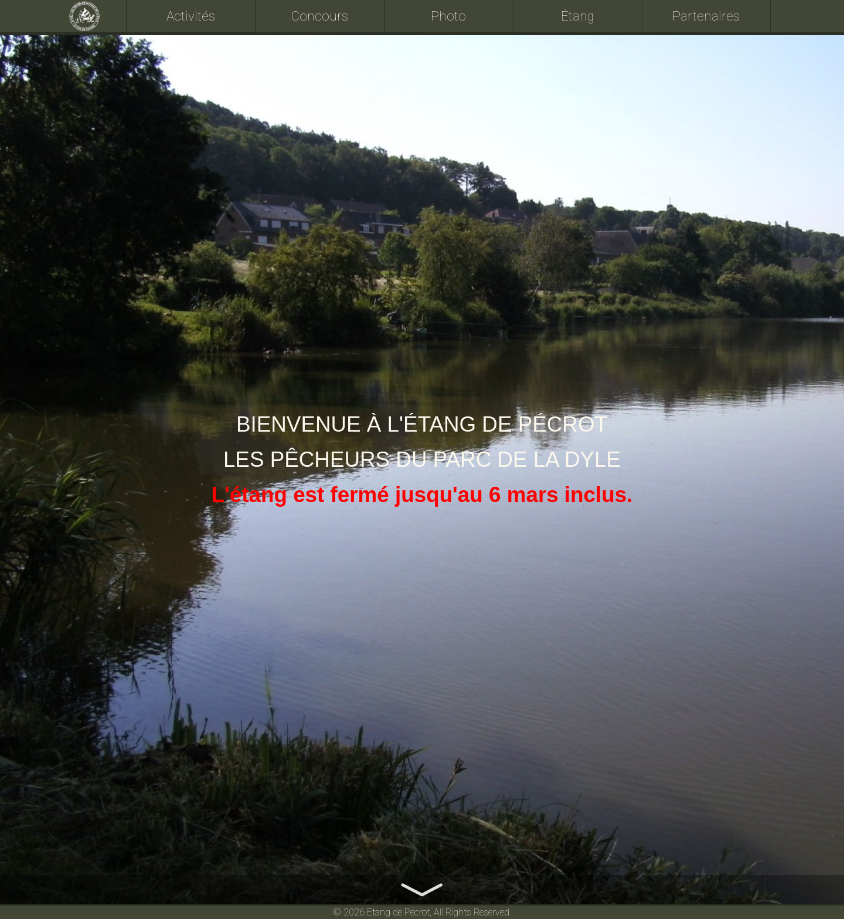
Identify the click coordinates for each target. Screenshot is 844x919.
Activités (190, 15)
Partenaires (706, 15)
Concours (319, 15)
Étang (577, 15)
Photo (448, 15)
